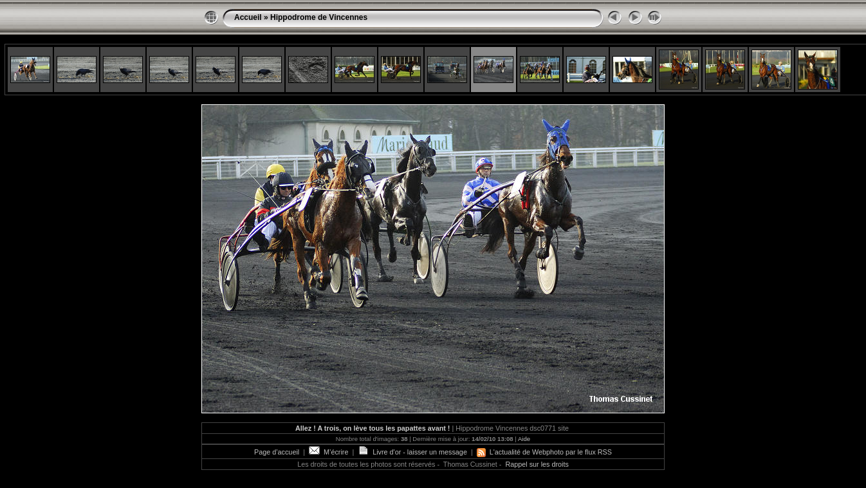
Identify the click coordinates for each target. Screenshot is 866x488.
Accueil (248, 17)
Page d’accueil (276, 452)
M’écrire (328, 452)
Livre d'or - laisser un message (412, 452)
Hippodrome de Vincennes (318, 17)
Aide (524, 438)
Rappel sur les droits (536, 464)
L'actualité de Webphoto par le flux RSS (544, 452)
